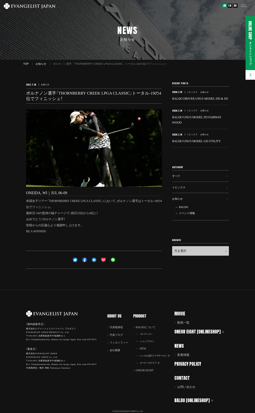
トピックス (179, 194)
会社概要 (116, 346)
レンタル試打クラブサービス (157, 352)
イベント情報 (187, 222)
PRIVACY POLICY (190, 363)
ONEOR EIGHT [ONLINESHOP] (201, 331)
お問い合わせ (189, 386)
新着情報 (186, 354)
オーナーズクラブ (151, 360)
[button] (246, 5)
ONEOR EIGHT (146, 367)
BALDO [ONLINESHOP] (196, 399)
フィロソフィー (120, 338)
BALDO (183, 216)
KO (235, 6)
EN (229, 6)
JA (224, 6)
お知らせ (178, 207)
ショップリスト (148, 337)
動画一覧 (186, 322)
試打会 (144, 344)
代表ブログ (117, 330)
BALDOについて (147, 322)
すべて (176, 181)
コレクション (147, 329)
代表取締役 (117, 322)
